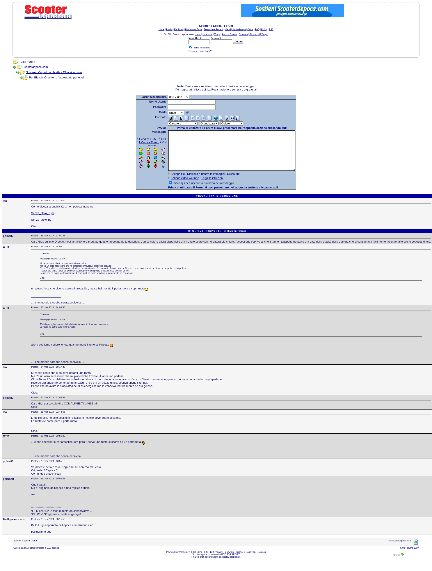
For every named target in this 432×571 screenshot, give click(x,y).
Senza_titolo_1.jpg (43, 221)
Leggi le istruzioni (205, 186)
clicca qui (200, 89)
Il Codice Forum (142, 142)
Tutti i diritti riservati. (213, 560)
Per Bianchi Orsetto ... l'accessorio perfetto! (56, 77)
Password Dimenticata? (200, 51)
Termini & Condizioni (246, 560)
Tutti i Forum (27, 61)
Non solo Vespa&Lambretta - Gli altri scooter (54, 72)
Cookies (262, 560)
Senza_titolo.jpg (41, 227)
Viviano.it (182, 560)
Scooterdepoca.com (35, 67)
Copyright (229, 560)
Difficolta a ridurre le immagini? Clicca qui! (206, 181)
